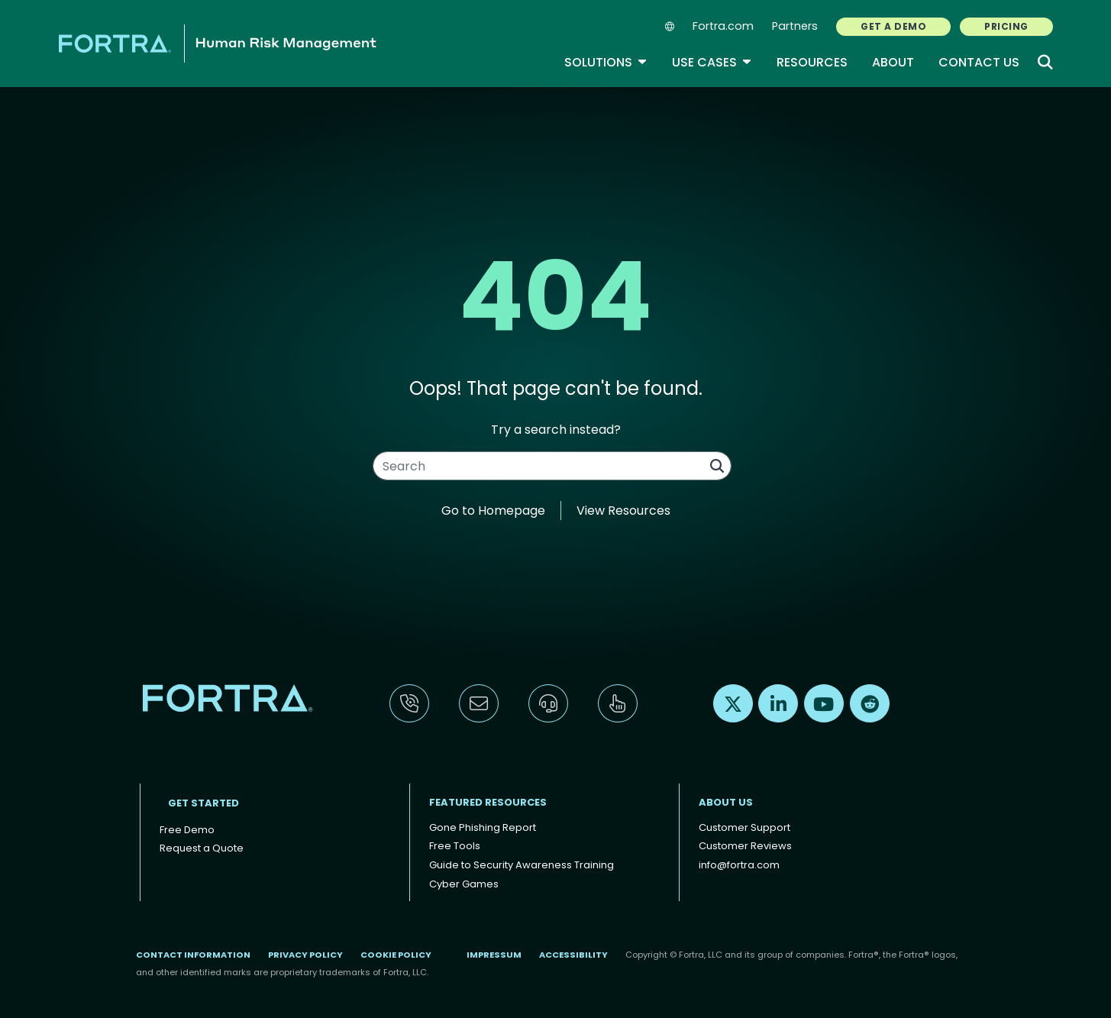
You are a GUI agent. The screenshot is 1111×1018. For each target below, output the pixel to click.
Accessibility (573, 955)
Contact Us (978, 62)
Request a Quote (202, 848)
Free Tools (454, 846)
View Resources (623, 510)
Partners (795, 26)
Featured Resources (488, 802)
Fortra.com (723, 26)
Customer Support (744, 827)
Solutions (606, 62)
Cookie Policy (395, 955)
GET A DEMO (893, 26)
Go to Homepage (493, 510)
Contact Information (193, 955)
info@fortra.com (739, 865)
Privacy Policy (305, 955)
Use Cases (712, 62)
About (893, 62)
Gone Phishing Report (482, 827)
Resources (812, 62)
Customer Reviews (745, 846)
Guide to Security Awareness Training (521, 865)
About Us (726, 802)
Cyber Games (464, 884)
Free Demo (187, 829)
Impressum (494, 955)
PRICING (1006, 26)
